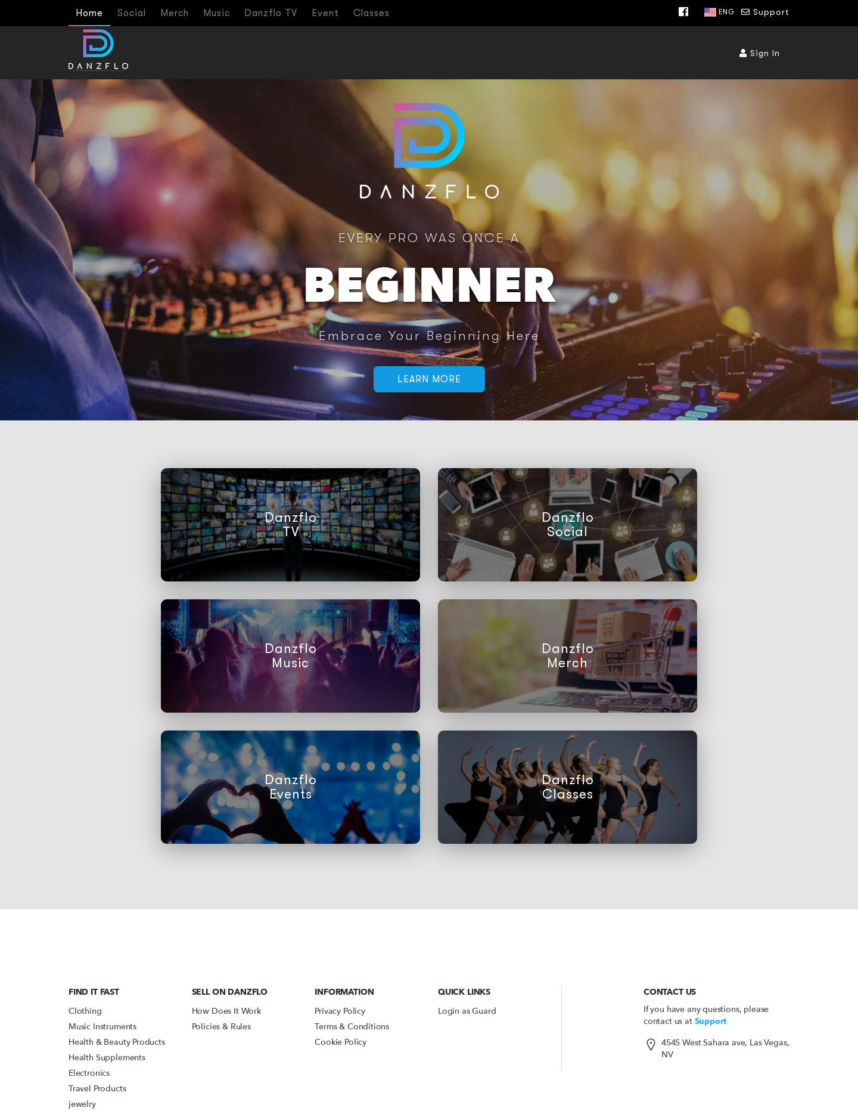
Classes (371, 13)
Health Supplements (107, 1057)
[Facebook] (686, 12)
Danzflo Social (568, 524)
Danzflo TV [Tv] (270, 13)
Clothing (85, 1011)
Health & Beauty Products (117, 1042)
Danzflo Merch (568, 656)
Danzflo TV (291, 524)
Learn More (429, 379)
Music (216, 13)
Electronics (89, 1073)
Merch (174, 13)
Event (325, 13)
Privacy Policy (340, 1011)
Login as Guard (467, 1011)
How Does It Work (226, 1011)
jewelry (82, 1104)
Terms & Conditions (352, 1026)
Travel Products (97, 1088)
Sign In (759, 53)
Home (89, 13)
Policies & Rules (221, 1026)
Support (765, 12)
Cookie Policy (340, 1042)
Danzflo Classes (568, 787)
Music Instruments (102, 1026)
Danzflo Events (291, 787)
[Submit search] (707, 52)
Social (131, 13)
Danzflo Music (291, 656)
